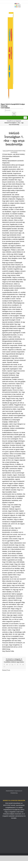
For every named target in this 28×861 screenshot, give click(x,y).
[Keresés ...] (14, 110)
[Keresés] (14, 114)
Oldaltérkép (14, 793)
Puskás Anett (5, 150)
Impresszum (18, 791)
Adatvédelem (10, 791)
